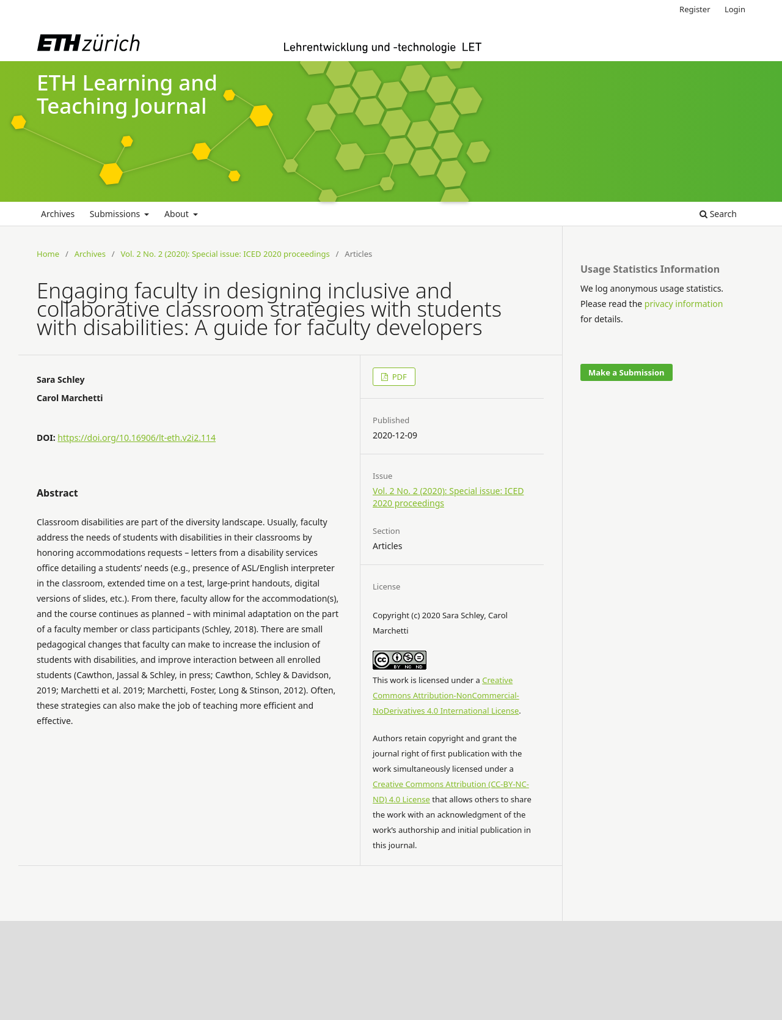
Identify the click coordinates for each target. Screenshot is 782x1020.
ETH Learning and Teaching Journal (127, 94)
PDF (398, 376)
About (177, 214)
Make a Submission (626, 372)
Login (735, 9)
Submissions (116, 214)
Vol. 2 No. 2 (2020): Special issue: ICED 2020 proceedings (225, 253)
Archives (58, 214)
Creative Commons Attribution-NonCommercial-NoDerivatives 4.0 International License (446, 695)
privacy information (684, 303)
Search (718, 214)
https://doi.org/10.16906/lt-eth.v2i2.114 (136, 437)
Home (48, 253)
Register (694, 9)
